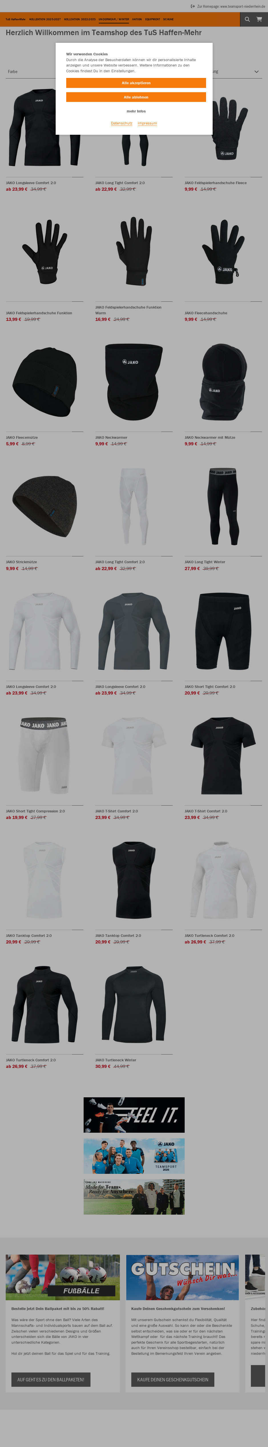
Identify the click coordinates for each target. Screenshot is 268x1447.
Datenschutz (121, 123)
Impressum (147, 123)
